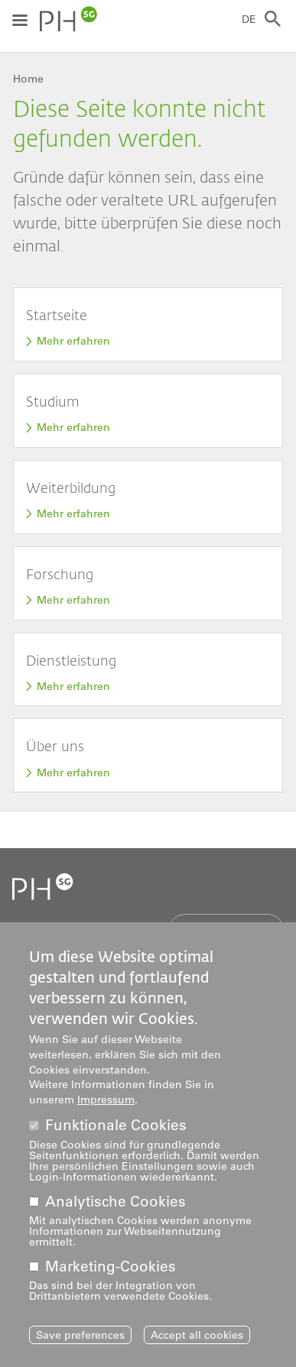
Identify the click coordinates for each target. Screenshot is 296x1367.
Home (28, 79)
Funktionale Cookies (116, 1132)
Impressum (106, 1106)
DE (249, 19)
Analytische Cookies (115, 1208)
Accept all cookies (197, 1342)
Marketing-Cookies (110, 1273)
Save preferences (80, 1342)
